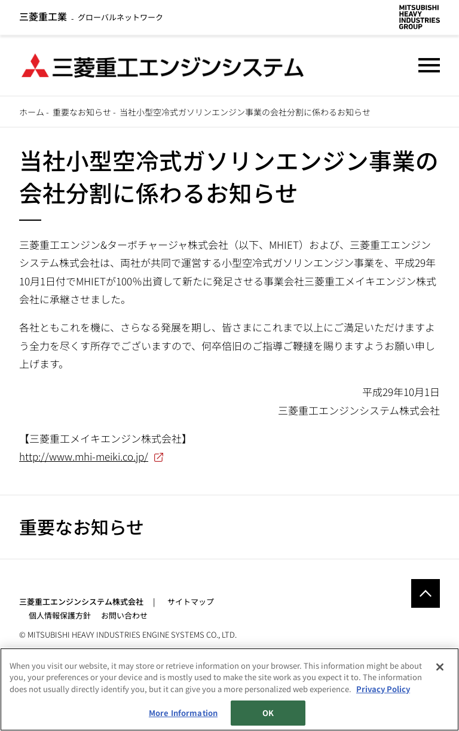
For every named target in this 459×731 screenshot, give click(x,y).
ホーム (31, 112)
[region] (229, 689)
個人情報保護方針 (60, 615)
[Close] (440, 667)
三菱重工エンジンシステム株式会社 (81, 601)
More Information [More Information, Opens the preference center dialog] (183, 712)
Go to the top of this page (425, 593)
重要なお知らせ (82, 112)
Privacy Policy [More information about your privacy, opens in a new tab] (383, 689)
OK (268, 712)
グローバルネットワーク (91, 17)
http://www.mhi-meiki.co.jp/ (83, 456)
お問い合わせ (124, 615)
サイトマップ (190, 601)
